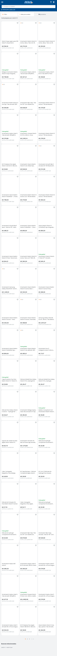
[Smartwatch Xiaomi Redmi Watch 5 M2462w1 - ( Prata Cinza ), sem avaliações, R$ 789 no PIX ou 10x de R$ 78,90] (10, 190)
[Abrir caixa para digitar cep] (8, 9)
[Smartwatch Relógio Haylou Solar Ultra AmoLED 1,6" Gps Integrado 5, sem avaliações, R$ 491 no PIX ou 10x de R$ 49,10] (28, 405)
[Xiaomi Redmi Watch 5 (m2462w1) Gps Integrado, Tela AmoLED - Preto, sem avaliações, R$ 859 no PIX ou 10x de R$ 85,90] (47, 221)
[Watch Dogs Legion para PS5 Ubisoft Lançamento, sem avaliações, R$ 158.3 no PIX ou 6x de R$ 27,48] (10, 36)
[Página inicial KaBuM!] (28, 2)
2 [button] (27, 639)
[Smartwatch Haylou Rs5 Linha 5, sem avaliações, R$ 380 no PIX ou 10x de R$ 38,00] (10, 559)
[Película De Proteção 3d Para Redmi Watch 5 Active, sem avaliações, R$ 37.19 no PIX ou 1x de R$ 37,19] (10, 497)
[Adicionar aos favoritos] (17, 23)
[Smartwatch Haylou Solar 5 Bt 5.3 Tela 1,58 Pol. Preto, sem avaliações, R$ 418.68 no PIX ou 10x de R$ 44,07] (47, 67)
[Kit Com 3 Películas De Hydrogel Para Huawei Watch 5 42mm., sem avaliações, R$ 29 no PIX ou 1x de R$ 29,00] (47, 467)
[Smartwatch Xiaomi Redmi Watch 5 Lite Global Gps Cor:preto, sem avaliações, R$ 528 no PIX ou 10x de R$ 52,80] (28, 159)
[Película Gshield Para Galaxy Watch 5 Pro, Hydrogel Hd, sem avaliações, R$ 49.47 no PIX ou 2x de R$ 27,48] (28, 374)
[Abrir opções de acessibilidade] (50, 2)
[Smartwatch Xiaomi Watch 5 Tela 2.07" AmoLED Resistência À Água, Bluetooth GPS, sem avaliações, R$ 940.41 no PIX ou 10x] (47, 251)
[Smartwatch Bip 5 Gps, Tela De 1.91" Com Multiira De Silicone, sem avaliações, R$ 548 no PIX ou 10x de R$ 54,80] (28, 98)
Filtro (4, 14)
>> (33, 639)
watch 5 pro (9, 647)
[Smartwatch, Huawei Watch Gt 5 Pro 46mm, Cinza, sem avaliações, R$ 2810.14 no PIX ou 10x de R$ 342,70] (28, 129)
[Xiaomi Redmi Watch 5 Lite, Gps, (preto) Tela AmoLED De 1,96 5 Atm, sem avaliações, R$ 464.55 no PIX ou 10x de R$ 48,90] (47, 620)
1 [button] (25, 639)
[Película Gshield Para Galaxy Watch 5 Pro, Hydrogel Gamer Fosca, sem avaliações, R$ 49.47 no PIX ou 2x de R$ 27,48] (47, 374)
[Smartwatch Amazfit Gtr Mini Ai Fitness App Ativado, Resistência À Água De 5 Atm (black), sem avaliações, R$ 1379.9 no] (28, 436)
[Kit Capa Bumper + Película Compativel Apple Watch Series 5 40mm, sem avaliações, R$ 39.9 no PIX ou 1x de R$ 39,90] (28, 467)
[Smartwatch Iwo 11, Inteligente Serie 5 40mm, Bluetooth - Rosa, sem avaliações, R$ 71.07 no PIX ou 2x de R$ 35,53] (47, 344)
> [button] (31, 639)
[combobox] (28, 6)
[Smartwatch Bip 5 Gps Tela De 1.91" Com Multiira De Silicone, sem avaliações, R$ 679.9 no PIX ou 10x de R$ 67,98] (28, 528)
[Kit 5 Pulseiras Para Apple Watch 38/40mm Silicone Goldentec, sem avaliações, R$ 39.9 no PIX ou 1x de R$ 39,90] (28, 620)
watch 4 (3, 647)
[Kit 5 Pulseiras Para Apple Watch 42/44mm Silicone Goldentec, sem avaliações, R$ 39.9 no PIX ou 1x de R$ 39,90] (10, 159)
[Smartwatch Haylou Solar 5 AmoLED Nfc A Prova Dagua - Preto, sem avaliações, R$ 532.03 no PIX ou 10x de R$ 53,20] (10, 620)
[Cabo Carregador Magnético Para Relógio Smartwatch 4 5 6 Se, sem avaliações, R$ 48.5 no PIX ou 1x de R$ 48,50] (10, 467)
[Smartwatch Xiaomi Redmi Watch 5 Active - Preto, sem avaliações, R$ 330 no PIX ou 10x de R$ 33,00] (10, 313)
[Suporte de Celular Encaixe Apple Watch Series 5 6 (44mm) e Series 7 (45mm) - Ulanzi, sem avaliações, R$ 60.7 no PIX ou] (10, 436)
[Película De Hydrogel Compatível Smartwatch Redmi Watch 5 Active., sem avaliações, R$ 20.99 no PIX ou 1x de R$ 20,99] (47, 436)
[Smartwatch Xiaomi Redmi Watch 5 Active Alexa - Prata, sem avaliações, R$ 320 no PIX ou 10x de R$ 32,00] (28, 282)
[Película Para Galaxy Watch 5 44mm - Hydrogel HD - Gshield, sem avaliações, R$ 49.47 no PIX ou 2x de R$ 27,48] (10, 405)
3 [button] (29, 639)
